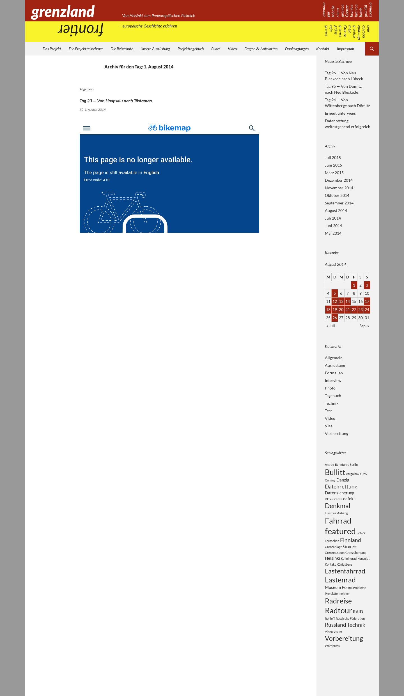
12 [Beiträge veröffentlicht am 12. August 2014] (334, 301)
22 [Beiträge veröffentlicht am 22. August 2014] (354, 309)
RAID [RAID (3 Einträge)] (358, 628)
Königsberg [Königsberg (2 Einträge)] (344, 575)
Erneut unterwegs (340, 113)
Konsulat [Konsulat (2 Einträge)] (363, 569)
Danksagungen (297, 48)
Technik (331, 403)
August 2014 (336, 210)
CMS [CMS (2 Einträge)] (363, 474)
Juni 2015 (333, 165)
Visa (328, 425)
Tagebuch (333, 395)
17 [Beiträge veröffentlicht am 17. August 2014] (367, 301)
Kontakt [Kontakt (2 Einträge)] (330, 575)
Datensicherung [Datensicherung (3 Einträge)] (339, 496)
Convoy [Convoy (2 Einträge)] (330, 482)
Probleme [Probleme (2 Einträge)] (359, 602)
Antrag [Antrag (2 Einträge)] (329, 464)
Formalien (334, 372)
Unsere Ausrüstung (155, 48)
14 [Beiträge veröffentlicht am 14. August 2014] (347, 301)
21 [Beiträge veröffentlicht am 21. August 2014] (347, 309)
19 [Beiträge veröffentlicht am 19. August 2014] (334, 309)
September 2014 (339, 202)
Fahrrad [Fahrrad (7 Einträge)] (338, 527)
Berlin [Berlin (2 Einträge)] (354, 464)
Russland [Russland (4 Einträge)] (335, 643)
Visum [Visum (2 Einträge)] (338, 650)
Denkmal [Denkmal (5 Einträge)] (337, 511)
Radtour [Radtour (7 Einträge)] (338, 627)
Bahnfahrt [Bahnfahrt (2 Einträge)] (342, 464)
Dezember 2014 (339, 180)
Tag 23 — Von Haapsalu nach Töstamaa (154, 98)
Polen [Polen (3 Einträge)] (347, 601)
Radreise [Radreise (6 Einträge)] (338, 616)
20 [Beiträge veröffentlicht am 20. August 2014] (341, 309)
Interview (333, 380)
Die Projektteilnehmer (86, 48)
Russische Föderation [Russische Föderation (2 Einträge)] (350, 636)
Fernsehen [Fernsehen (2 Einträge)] (332, 550)
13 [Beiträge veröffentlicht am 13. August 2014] (341, 301)
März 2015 (334, 172)
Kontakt (322, 48)
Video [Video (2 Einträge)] (329, 650)
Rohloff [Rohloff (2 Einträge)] (330, 636)
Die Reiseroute (122, 48)
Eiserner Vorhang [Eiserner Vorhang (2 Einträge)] (336, 519)
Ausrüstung (335, 365)
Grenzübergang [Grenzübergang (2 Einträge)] (355, 563)
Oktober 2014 (337, 195)
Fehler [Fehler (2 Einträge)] (361, 541)
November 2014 (339, 187)
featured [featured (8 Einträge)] (340, 539)
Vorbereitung (336, 433)
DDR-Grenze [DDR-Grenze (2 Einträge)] (333, 503)
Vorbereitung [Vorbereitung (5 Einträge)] (344, 658)
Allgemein (86, 89)
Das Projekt (52, 48)
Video (232, 48)
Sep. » (364, 325)
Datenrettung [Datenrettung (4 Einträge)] (341, 489)
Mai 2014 (333, 233)
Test (328, 410)
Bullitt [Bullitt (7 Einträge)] (335, 473)
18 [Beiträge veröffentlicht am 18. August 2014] (328, 309)
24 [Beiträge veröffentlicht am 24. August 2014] (367, 309)
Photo (330, 388)
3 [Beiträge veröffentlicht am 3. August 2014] (367, 285)
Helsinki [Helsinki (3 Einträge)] (332, 568)
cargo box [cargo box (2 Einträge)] (352, 474)
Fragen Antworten (260, 48)
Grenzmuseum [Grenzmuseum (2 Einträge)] (335, 563)
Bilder (215, 48)
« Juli (330, 325)
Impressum (345, 48)
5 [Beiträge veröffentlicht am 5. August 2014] (335, 293)
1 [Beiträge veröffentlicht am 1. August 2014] (354, 285)
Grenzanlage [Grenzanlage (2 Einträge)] (333, 557)
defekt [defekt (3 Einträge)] (349, 502)
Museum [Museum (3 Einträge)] (333, 601)
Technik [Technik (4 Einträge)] (356, 643)
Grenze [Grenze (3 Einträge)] (350, 556)
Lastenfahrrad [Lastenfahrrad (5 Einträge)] (345, 583)
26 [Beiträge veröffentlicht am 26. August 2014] (334, 317)
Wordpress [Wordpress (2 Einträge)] (332, 665)
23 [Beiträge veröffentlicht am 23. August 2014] (360, 309)
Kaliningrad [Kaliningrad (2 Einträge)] (349, 569)
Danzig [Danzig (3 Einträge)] (342, 481)
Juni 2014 (333, 225)
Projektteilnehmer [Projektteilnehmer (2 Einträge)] (337, 608)
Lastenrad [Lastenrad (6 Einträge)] (340, 593)
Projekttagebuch (191, 48)
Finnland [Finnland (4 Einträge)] (350, 549)
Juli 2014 (333, 218)
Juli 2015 (333, 157)
